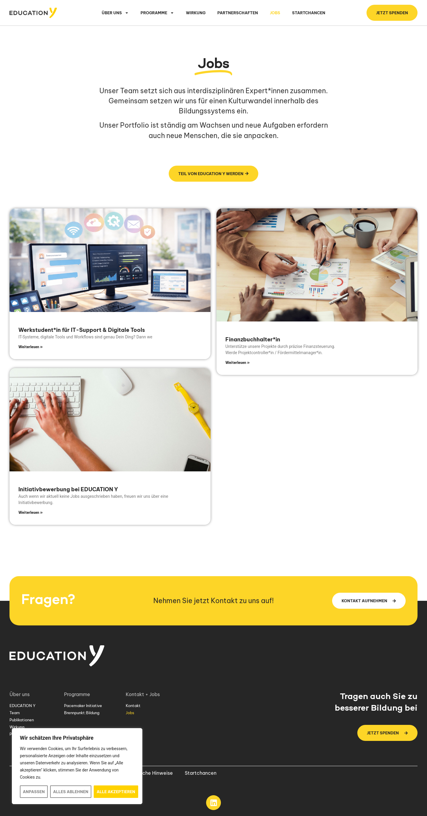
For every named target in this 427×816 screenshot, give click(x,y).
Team (14, 712)
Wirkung (195, 12)
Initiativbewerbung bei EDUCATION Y (68, 489)
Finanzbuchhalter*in (252, 339)
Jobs (275, 12)
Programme (157, 13)
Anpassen (34, 791)
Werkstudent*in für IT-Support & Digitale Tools (81, 330)
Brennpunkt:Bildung (81, 712)
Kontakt (133, 705)
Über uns (115, 13)
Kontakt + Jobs (144, 694)
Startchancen (308, 12)
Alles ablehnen (70, 791)
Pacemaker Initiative (83, 705)
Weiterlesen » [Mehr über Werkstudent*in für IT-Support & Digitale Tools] (30, 347)
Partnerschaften (237, 12)
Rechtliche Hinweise (149, 773)
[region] (77, 766)
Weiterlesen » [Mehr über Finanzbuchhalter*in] (237, 362)
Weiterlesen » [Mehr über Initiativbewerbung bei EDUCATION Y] (30, 512)
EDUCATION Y (22, 705)
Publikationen (21, 719)
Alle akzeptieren (116, 791)
